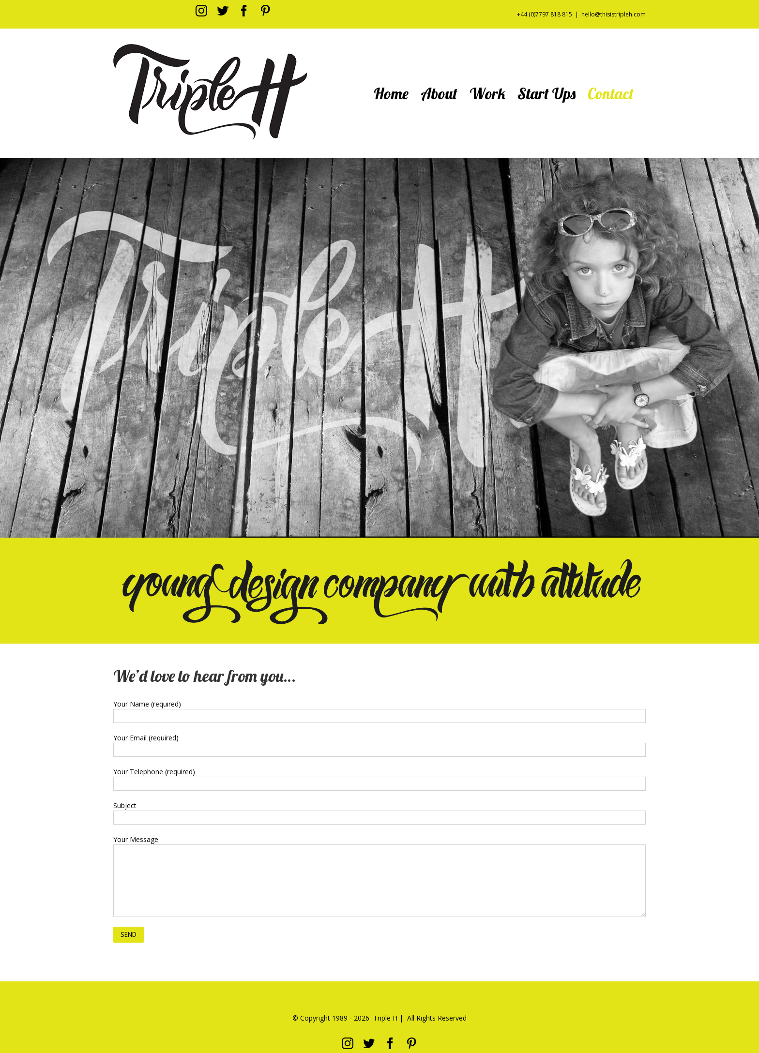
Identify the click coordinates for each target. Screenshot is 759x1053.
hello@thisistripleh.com (613, 14)
